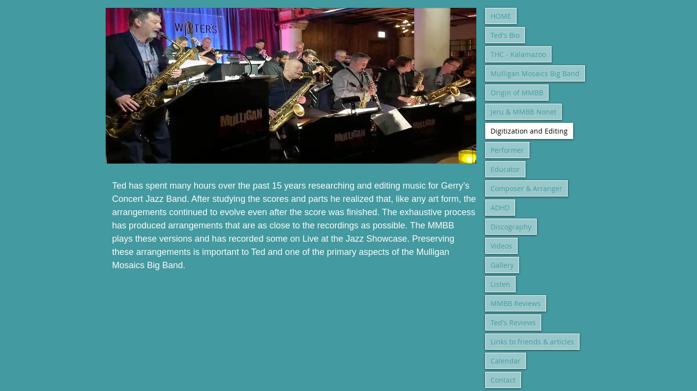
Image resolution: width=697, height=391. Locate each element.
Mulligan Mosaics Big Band (535, 73)
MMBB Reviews (516, 303)
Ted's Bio (505, 35)
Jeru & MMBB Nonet (523, 111)
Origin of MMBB (517, 92)
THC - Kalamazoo (518, 54)
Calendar (506, 360)
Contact (503, 380)
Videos (501, 246)
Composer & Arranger (526, 188)
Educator (505, 169)
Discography (511, 226)
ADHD (500, 207)
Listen (500, 284)
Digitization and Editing (529, 131)
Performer (507, 150)
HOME (501, 16)
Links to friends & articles (532, 341)
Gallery (502, 265)
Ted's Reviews (513, 322)
